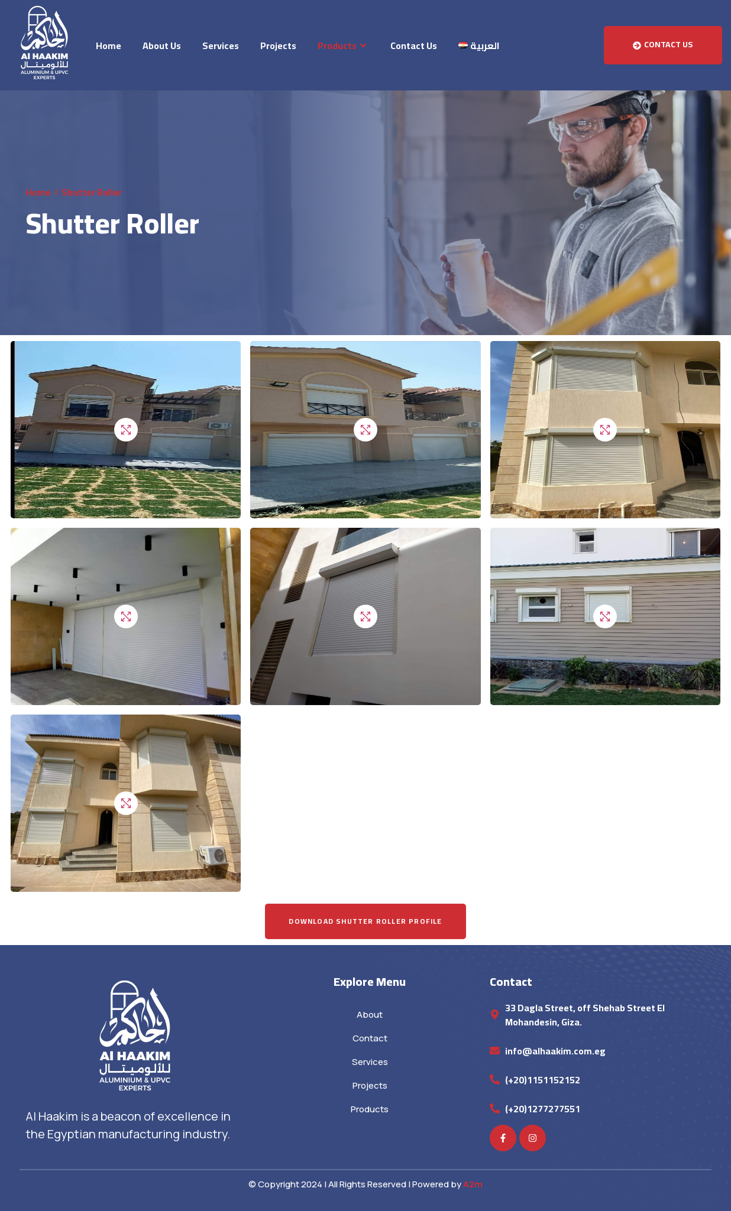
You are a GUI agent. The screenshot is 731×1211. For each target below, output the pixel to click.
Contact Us (413, 45)
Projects (278, 45)
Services (220, 45)
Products (343, 45)
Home (108, 45)
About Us (162, 45)
